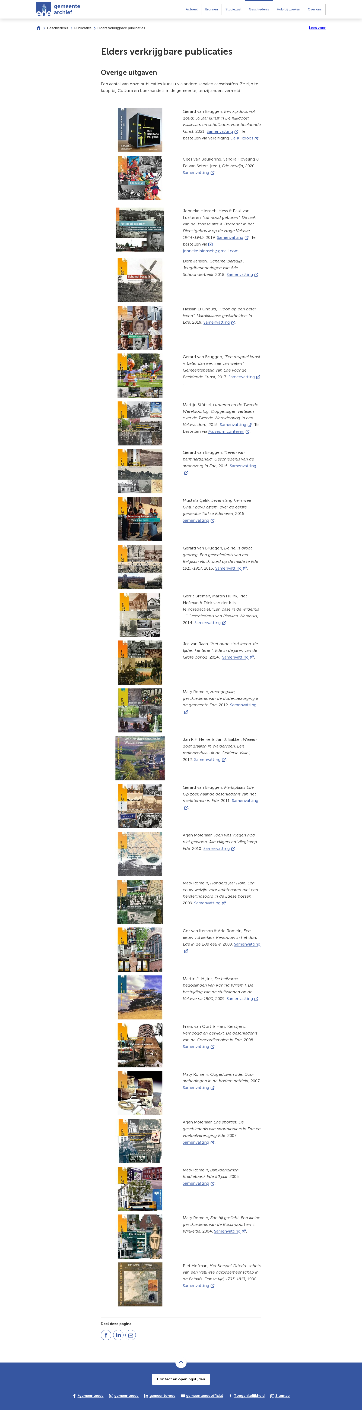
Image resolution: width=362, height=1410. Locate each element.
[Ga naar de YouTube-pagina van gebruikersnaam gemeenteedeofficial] (202, 1395)
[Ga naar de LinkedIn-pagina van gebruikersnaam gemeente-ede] (159, 1395)
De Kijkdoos (244, 138)
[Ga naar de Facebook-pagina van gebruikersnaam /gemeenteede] (88, 1395)
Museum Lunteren (229, 431)
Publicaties (83, 28)
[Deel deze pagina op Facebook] (106, 1335)
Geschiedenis (57, 28)
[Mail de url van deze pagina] (130, 1335)
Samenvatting (222, 131)
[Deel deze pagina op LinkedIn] (118, 1335)
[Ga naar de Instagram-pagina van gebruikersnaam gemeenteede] (124, 1395)
